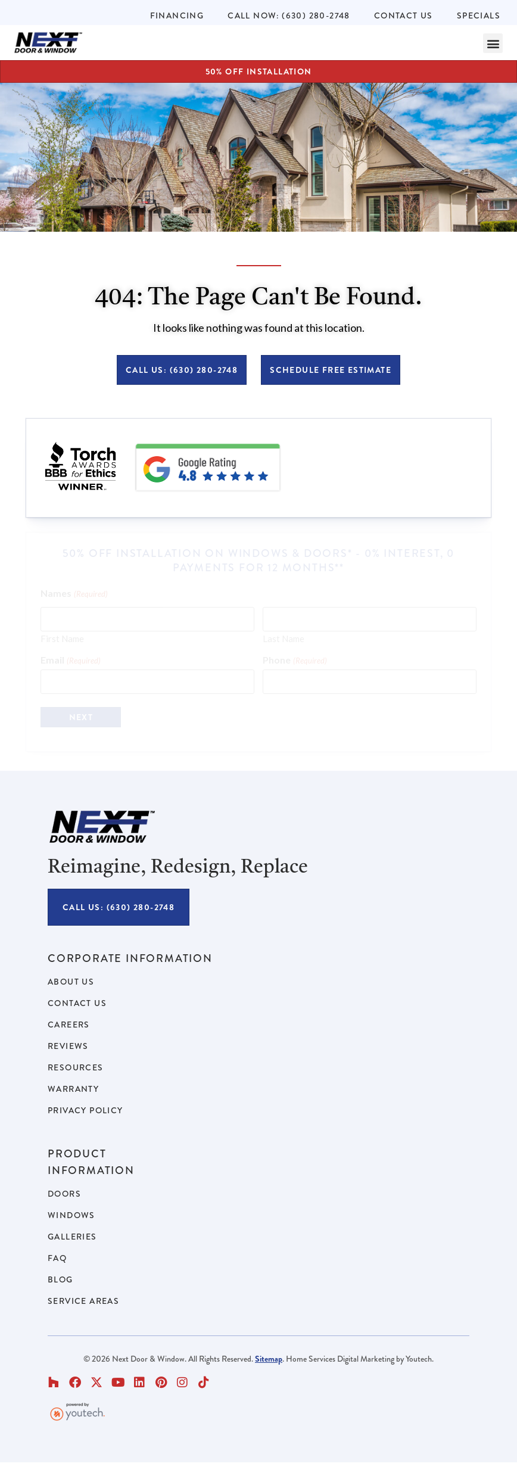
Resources (76, 1067)
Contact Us (403, 15)
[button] (493, 43)
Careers (69, 1024)
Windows (71, 1215)
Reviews (68, 1046)
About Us (71, 982)
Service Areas (83, 1301)
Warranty (73, 1089)
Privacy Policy (85, 1110)
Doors (64, 1194)
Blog (60, 1279)
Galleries (72, 1237)
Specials (478, 15)
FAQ (57, 1258)
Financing (177, 15)
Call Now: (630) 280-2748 (289, 15)
